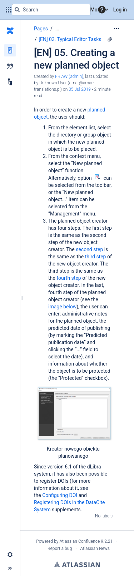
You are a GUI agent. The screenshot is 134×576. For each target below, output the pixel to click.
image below (62, 306)
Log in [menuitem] (120, 10)
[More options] (116, 28)
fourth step (68, 278)
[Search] (17, 10)
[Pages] (10, 50)
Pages (41, 28)
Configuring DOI (59, 495)
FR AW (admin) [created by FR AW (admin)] (69, 76)
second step (89, 249)
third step (95, 256)
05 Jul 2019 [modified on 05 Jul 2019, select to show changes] (80, 89)
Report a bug (60, 548)
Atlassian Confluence (79, 541)
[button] (102, 9)
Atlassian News (95, 548)
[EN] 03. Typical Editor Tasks (70, 39)
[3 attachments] (110, 39)
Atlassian (77, 564)
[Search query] (51, 9)
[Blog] (10, 66)
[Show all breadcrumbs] (57, 29)
